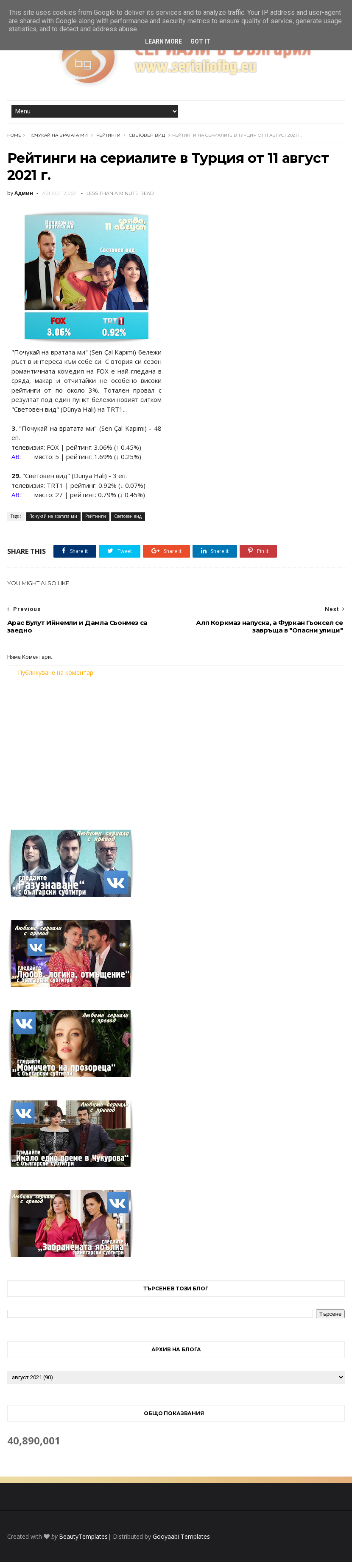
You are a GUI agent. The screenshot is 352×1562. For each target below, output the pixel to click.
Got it (200, 41)
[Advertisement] (176, 748)
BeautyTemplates (83, 1536)
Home (14, 135)
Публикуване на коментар (55, 672)
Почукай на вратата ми (58, 135)
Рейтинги (108, 135)
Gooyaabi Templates (181, 1536)
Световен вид (147, 135)
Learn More (163, 41)
